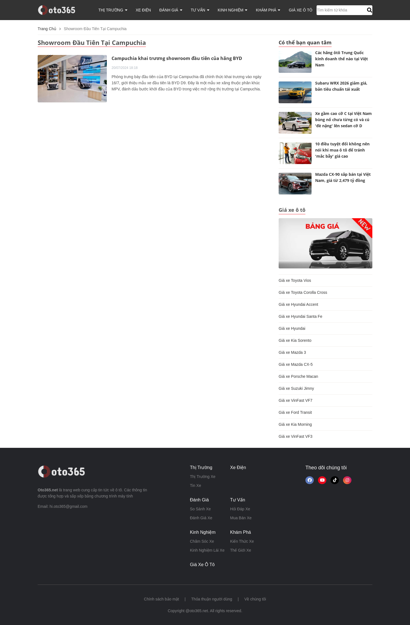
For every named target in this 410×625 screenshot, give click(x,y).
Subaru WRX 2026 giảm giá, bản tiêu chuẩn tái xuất (341, 86)
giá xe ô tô (300, 10)
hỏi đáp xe (240, 509)
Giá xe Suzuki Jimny (296, 388)
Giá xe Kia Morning (295, 424)
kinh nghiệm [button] (233, 10)
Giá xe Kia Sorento (295, 340)
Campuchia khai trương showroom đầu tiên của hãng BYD (177, 58)
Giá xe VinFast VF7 (295, 400)
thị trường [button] (112, 10)
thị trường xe (202, 476)
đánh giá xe (201, 518)
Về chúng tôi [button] (255, 599)
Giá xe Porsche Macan (298, 376)
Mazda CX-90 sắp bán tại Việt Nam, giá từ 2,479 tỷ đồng (343, 177)
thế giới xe (240, 550)
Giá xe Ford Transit (295, 412)
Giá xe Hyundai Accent (298, 304)
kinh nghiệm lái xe (207, 550)
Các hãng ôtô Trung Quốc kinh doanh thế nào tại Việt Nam (341, 59)
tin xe (195, 485)
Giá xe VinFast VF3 (295, 436)
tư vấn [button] (200, 10)
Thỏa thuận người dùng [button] (211, 599)
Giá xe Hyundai (292, 328)
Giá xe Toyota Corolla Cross (303, 292)
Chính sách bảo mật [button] (161, 599)
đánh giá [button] (170, 10)
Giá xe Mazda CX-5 (296, 364)
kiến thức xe (242, 541)
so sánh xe (200, 509)
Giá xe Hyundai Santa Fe (300, 316)
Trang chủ (47, 29)
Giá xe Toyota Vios (295, 280)
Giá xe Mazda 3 (292, 352)
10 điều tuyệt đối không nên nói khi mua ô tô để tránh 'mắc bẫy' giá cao (342, 150)
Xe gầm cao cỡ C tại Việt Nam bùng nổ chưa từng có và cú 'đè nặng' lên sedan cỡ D (343, 119)
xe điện (143, 10)
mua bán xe (241, 518)
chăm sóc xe (202, 541)
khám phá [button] (268, 10)
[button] (369, 10)
